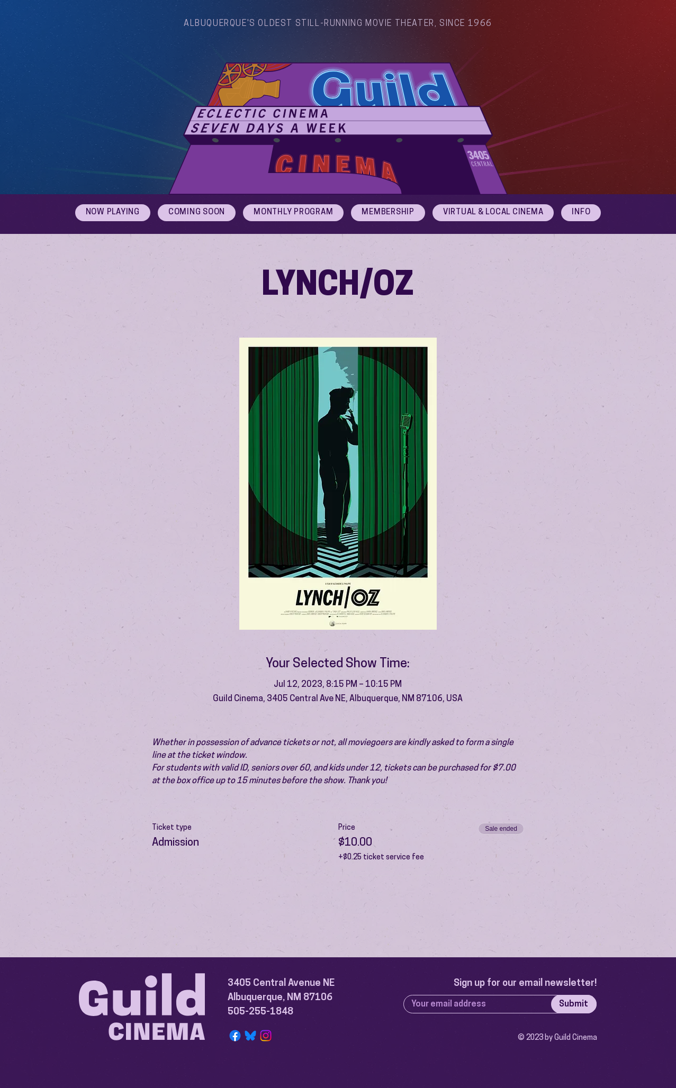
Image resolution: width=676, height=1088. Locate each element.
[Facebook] (235, 1035)
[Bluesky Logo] (250, 1035)
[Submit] (574, 1004)
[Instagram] (265, 1035)
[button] (581, 212)
